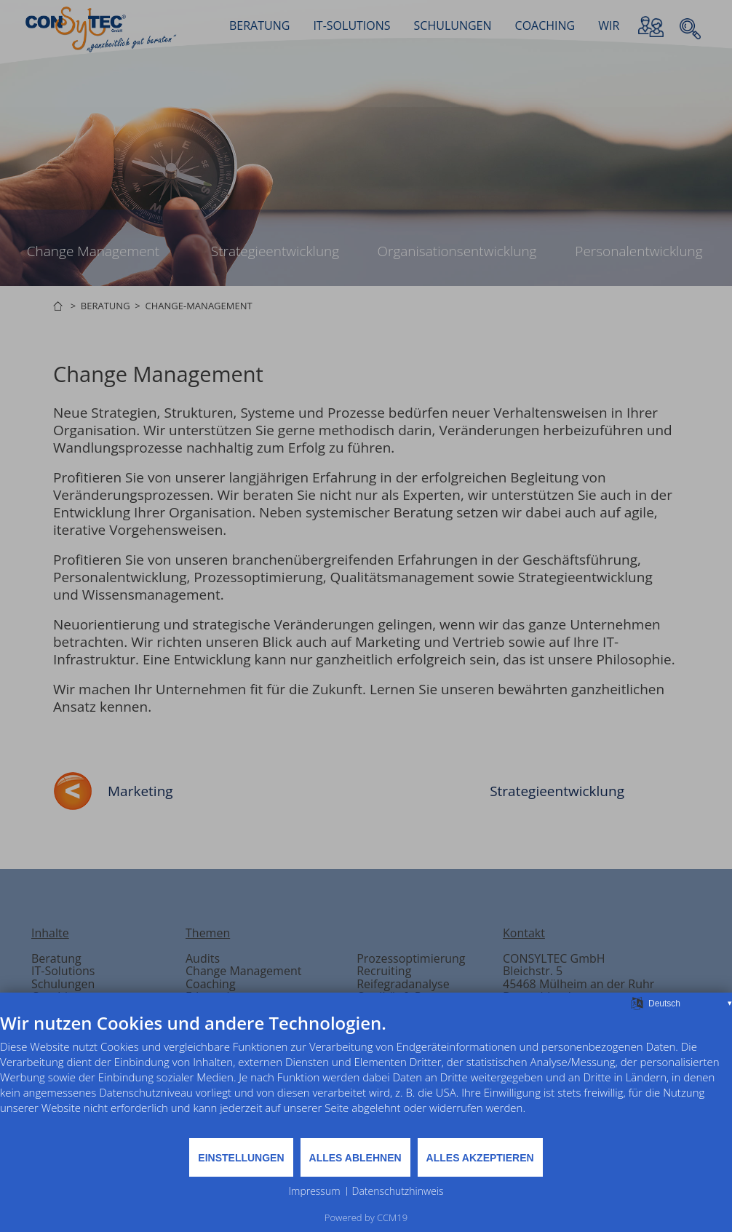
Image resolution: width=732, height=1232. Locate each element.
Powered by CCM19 (366, 1217)
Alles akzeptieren (480, 1158)
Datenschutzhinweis (398, 1191)
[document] (366, 1074)
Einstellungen (241, 1158)
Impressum (314, 1191)
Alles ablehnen (355, 1158)
